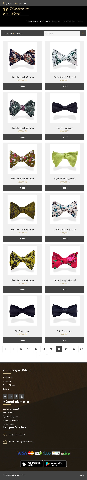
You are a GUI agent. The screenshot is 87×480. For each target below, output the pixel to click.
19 (51, 349)
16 (28, 349)
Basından (56, 21)
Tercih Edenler (69, 21)
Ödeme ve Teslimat (11, 409)
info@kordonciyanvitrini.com (21, 441)
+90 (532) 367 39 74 (17, 435)
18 (43, 349)
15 (21, 349)
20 (59, 349)
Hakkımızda (45, 21)
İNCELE (22, 86)
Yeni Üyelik (22, 3)
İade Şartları (8, 412)
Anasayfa (8, 33)
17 (36, 349)
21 (66, 349)
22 (74, 349)
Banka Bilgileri (9, 424)
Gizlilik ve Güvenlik (10, 420)
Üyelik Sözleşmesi (10, 416)
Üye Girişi (8, 3)
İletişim (80, 21)
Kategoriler (32, 21)
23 (81, 349)
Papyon (19, 33)
